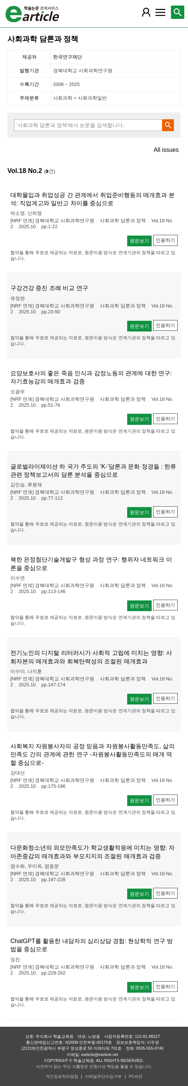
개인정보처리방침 (62, 1076)
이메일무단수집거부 (103, 1076)
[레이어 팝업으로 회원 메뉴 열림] (146, 12)
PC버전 (135, 1076)
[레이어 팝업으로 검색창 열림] (177, 12)
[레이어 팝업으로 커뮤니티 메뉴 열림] (160, 12)
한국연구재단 (67, 57)
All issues (166, 150)
